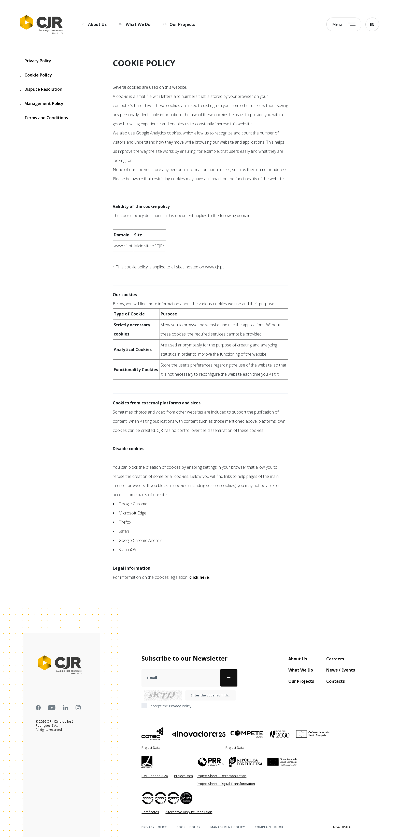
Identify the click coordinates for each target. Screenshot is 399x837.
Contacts (335, 681)
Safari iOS (127, 549)
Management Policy (41, 103)
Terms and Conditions (44, 117)
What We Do (138, 24)
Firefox (125, 522)
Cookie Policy (36, 75)
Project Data (150, 747)
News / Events (340, 670)
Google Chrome (133, 504)
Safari (124, 531)
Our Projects (182, 24)
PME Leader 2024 (154, 775)
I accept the (170, 706)
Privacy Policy (35, 60)
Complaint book (269, 827)
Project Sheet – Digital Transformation (226, 783)
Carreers (335, 659)
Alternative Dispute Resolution (188, 812)
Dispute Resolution (41, 89)
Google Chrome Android (141, 540)
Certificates (150, 812)
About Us (97, 24)
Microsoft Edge (132, 513)
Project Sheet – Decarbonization (221, 775)
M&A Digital (342, 827)
